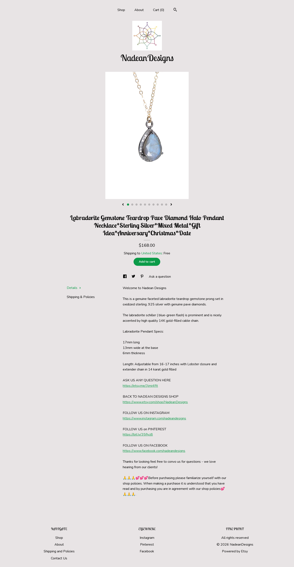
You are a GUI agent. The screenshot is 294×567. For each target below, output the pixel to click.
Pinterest (147, 544)
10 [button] (166, 204)
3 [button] (136, 204)
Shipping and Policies (59, 551)
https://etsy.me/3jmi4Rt (140, 385)
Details (74, 288)
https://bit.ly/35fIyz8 (138, 434)
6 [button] (149, 204)
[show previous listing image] (123, 204)
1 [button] (128, 204)
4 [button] (141, 204)
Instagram (147, 537)
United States (151, 253)
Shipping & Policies (81, 297)
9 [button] (162, 204)
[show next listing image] (171, 204)
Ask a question (160, 276)
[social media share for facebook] (125, 276)
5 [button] (145, 204)
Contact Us (59, 558)
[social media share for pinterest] (142, 276)
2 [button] (132, 204)
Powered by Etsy (235, 551)
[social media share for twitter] (134, 276)
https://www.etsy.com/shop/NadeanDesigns (155, 402)
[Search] (175, 10)
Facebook (147, 551)
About (139, 10)
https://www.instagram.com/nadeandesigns (154, 418)
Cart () (158, 10)
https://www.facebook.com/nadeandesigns (154, 451)
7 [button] (153, 204)
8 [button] (158, 204)
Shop (121, 10)
